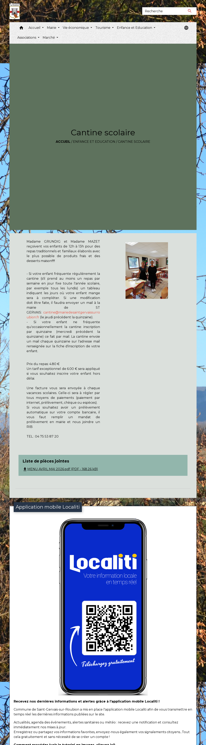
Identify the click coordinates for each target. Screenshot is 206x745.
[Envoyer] (190, 11)
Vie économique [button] (76, 28)
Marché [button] (49, 37)
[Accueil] (14, 11)
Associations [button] (27, 37)
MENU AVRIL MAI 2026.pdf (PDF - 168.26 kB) (60, 469)
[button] (21, 29)
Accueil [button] (35, 28)
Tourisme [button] (103, 28)
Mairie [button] (52, 28)
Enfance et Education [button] (135, 28)
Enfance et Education (94, 142)
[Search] (162, 11)
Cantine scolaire (134, 142)
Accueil (63, 142)
